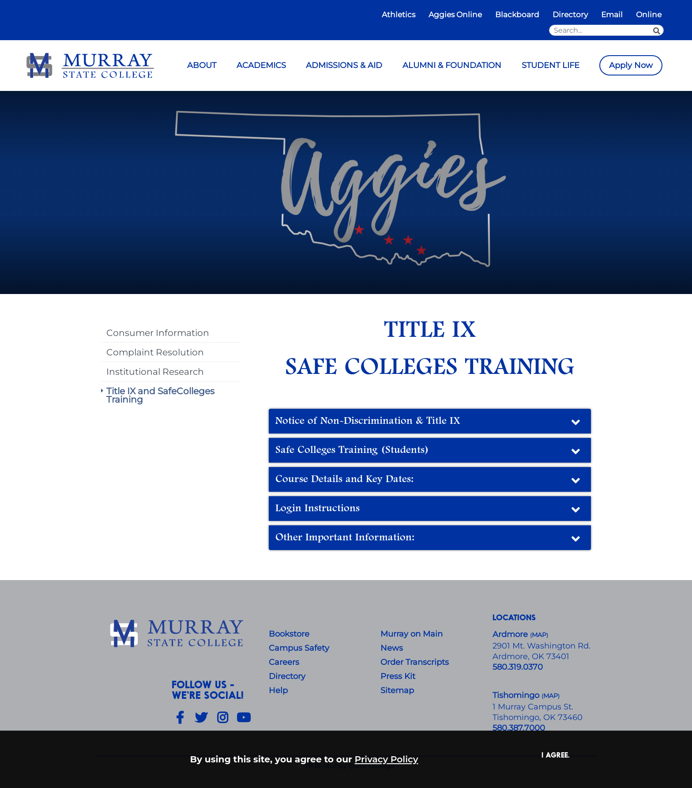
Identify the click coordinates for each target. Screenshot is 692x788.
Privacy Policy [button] (386, 759)
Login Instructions (428, 510)
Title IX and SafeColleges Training (160, 395)
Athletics (398, 14)
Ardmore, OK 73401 (531, 656)
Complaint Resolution (155, 352)
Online (649, 14)
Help (278, 690)
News (391, 648)
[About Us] (178, 634)
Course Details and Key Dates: (428, 480)
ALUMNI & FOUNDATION (451, 65)
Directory (570, 14)
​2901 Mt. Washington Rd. (541, 646)
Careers (284, 662)
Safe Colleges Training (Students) (428, 451)
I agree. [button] (556, 754)
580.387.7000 (519, 728)
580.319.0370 (518, 667)
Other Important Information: (428, 539)
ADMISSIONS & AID (344, 65)
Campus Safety (299, 648)
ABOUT (201, 65)
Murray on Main (411, 634)
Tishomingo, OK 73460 (538, 717)
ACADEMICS (261, 65)
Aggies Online (455, 14)
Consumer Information (157, 332)
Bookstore (289, 634)
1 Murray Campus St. (533, 707)
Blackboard (517, 14)
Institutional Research (155, 371)
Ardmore (511, 634)
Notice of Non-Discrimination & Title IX (428, 422)
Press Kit (397, 676)
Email (612, 14)
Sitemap (397, 690)
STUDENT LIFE (550, 65)
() (551, 696)
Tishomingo (517, 695)
